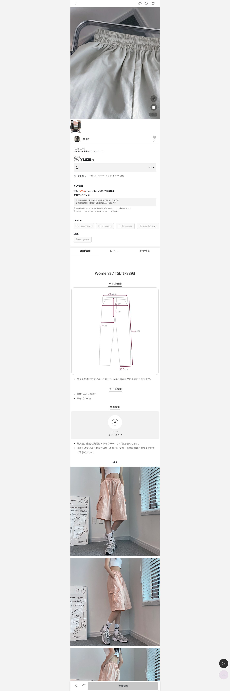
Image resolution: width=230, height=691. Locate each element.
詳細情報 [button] (85, 251)
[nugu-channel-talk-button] (223, 663)
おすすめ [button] (145, 251)
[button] (146, 3)
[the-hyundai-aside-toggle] (223, 674)
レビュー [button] (115, 251)
